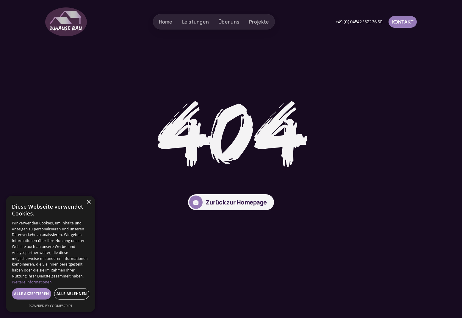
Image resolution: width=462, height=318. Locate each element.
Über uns (228, 21)
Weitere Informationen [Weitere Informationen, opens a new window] (32, 282)
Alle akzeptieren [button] (31, 293)
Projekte (259, 21)
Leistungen (195, 21)
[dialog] (50, 254)
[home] (66, 21)
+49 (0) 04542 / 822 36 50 (359, 21)
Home (166, 21)
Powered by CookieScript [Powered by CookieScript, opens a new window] (51, 305)
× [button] (88, 202)
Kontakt (403, 21)
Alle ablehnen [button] (72, 293)
